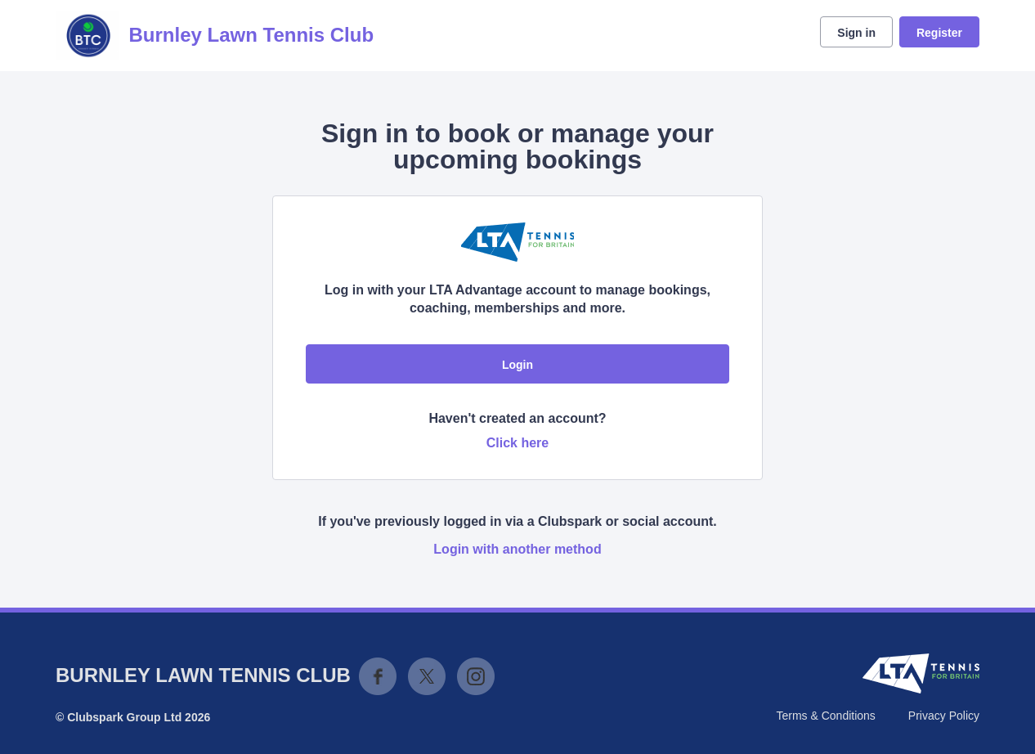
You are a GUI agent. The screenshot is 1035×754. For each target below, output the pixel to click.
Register (939, 32)
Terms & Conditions (825, 715)
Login (517, 364)
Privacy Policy (943, 715)
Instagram (476, 676)
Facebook (378, 676)
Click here (517, 443)
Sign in (856, 32)
